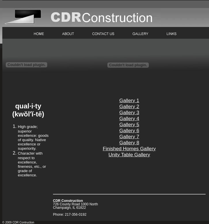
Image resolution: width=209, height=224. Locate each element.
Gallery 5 (129, 124)
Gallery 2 (129, 106)
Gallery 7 (129, 136)
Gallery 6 (129, 130)
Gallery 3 (129, 112)
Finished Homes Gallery (129, 148)
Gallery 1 (129, 100)
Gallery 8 (129, 142)
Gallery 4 (129, 118)
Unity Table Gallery (129, 154)
